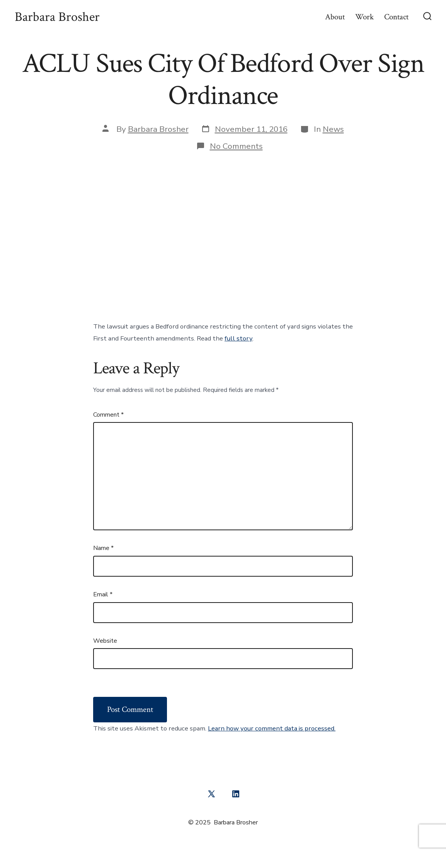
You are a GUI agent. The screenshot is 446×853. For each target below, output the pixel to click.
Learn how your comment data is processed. (271, 728)
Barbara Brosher (158, 129)
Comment (108, 414)
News (333, 129)
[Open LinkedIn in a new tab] (236, 794)
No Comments (236, 146)
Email (102, 594)
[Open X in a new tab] (211, 794)
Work (364, 17)
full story (238, 338)
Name (103, 548)
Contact (396, 17)
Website (105, 641)
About (335, 17)
